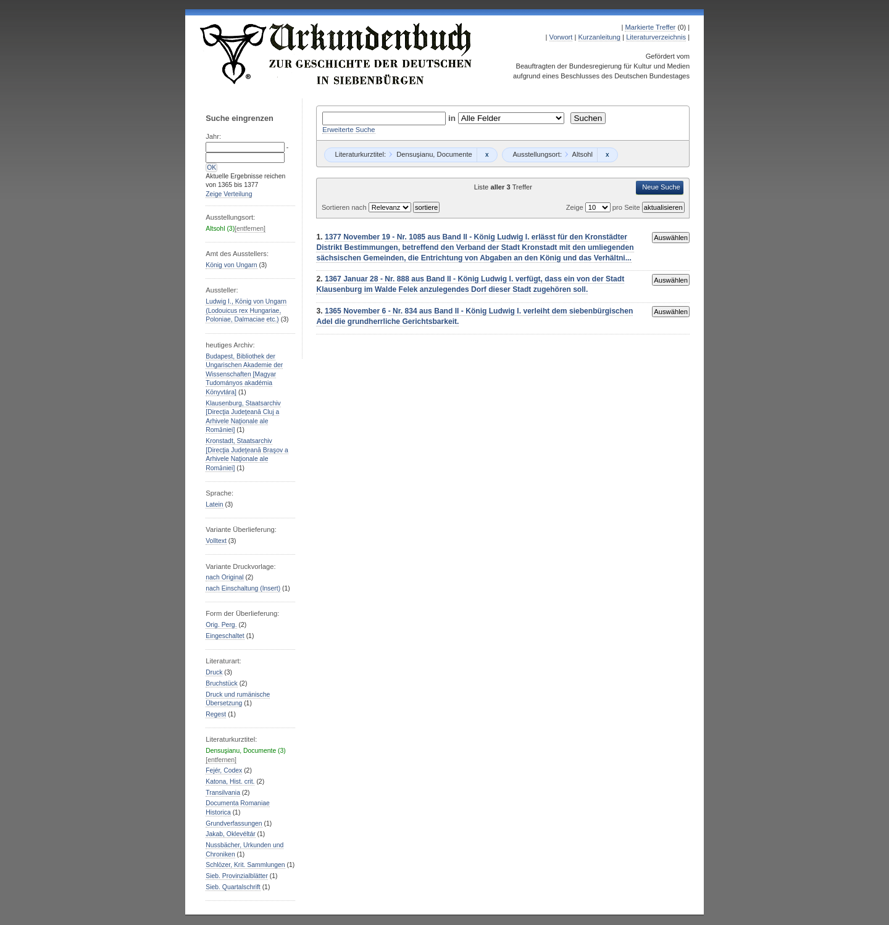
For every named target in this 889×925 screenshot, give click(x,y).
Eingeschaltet (225, 636)
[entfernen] (250, 228)
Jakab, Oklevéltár (230, 834)
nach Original (224, 577)
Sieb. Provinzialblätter (237, 876)
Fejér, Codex (224, 770)
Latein (214, 504)
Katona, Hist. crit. (230, 781)
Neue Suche (661, 187)
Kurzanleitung (599, 37)
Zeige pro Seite (604, 207)
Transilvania (223, 792)
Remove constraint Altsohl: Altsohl (607, 155)
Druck (214, 672)
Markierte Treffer (650, 27)
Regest (216, 714)
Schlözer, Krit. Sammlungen (245, 864)
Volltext (216, 540)
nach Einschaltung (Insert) (243, 588)
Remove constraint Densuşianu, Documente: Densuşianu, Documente (487, 155)
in (453, 118)
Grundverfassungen (234, 823)
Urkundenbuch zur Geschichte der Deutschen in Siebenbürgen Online (336, 54)
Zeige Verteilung (229, 194)
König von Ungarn (231, 265)
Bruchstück (221, 683)
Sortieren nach (345, 207)
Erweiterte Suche (348, 129)
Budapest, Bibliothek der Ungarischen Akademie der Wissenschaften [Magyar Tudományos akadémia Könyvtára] (244, 374)
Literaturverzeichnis (656, 37)
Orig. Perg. (221, 624)
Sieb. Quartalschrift (233, 887)
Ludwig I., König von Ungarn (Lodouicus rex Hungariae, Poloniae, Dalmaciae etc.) (246, 310)
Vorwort (561, 37)
